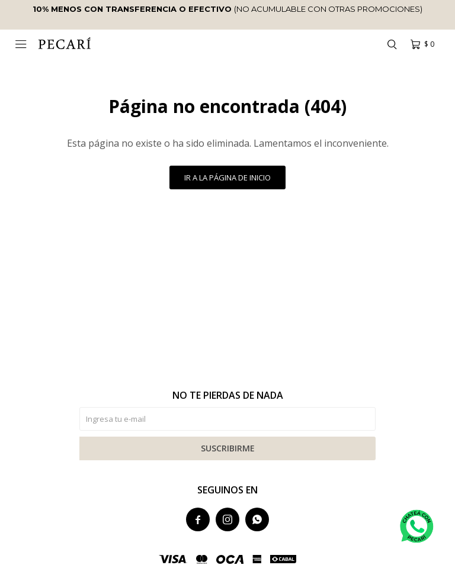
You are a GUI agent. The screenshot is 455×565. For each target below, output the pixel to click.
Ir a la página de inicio (227, 177)
